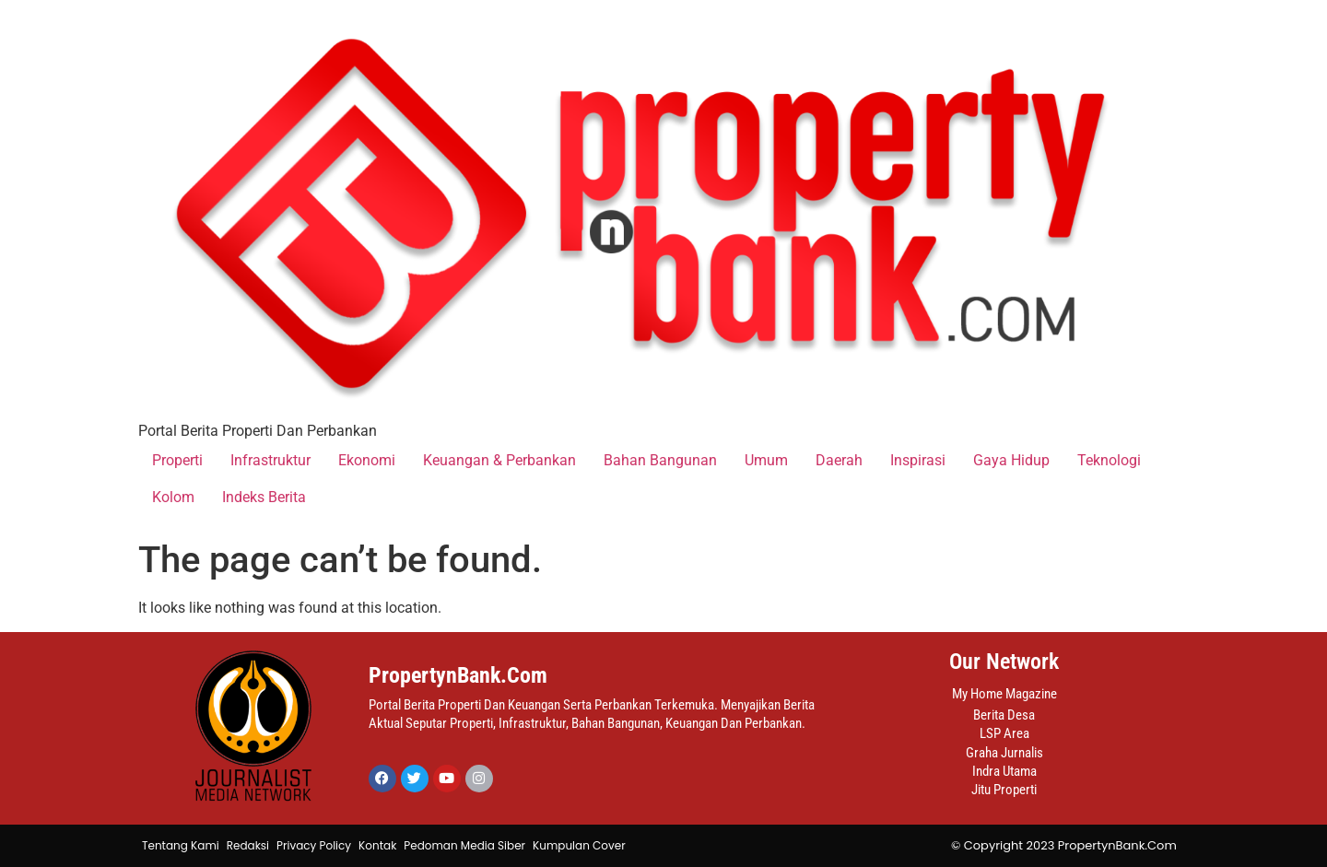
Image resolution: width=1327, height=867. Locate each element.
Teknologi (1109, 460)
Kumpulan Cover (579, 845)
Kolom (173, 497)
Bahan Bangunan (660, 460)
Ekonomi (366, 460)
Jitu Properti (1004, 789)
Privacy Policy (313, 845)
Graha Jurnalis (1004, 752)
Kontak (377, 845)
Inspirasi (917, 460)
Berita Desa (1004, 715)
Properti (177, 460)
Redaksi (248, 845)
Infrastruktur (270, 460)
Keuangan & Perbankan (499, 460)
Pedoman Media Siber (464, 845)
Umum (766, 460)
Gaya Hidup (1011, 460)
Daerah (839, 460)
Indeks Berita (264, 497)
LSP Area (1004, 733)
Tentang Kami (180, 845)
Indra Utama (1004, 771)
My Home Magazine (1004, 693)
